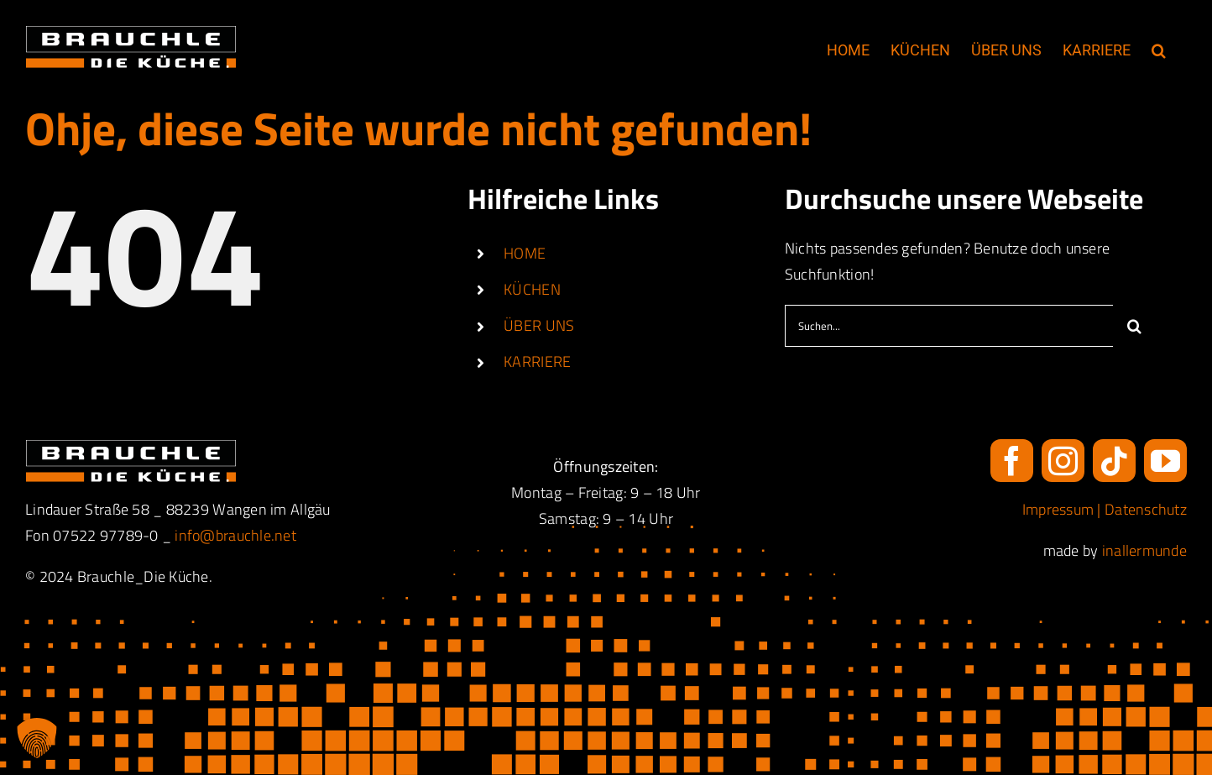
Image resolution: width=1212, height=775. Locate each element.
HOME (525, 253)
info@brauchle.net (235, 535)
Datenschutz (1146, 509)
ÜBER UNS (539, 325)
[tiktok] (1114, 460)
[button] (1159, 50)
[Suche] (1134, 326)
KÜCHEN (532, 289)
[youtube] (1165, 460)
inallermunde (1144, 550)
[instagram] (1063, 460)
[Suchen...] (949, 326)
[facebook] (1011, 460)
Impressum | (1063, 509)
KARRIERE (537, 361)
